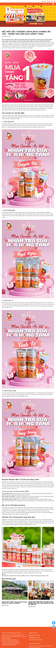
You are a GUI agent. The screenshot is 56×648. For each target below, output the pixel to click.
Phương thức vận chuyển (35, 639)
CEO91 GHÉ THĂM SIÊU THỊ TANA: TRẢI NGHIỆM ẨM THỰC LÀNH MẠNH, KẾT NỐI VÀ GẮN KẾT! (41, 603)
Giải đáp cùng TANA (34, 635)
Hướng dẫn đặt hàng (34, 637)
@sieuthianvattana (11, 644)
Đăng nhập (50, 1)
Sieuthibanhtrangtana (13, 641)
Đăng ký (43, 1)
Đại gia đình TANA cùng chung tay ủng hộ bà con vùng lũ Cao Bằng (14, 602)
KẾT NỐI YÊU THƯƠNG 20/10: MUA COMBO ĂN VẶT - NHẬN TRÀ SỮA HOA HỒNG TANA (25, 575)
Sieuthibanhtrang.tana (13, 643)
